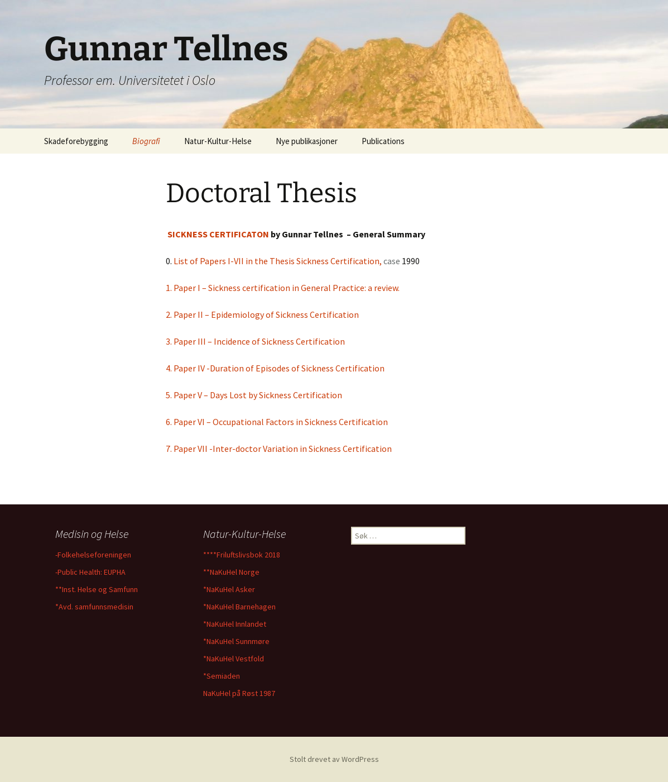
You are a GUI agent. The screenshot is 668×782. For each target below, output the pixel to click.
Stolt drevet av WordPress (334, 759)
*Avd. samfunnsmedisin (94, 607)
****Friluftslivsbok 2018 (241, 555)
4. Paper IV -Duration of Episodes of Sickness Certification (275, 368)
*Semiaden (221, 676)
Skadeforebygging (76, 141)
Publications (383, 141)
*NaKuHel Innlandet (234, 624)
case (391, 260)
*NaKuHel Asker (229, 589)
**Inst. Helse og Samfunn (96, 589)
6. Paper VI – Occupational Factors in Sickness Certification (277, 421)
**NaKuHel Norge (231, 572)
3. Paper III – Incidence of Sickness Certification (255, 341)
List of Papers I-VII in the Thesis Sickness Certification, (278, 260)
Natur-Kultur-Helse (218, 141)
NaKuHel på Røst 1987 (239, 693)
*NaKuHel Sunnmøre (236, 641)
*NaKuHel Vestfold (233, 659)
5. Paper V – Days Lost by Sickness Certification (254, 394)
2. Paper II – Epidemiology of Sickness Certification (262, 314)
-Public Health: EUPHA (90, 572)
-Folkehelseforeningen (93, 555)
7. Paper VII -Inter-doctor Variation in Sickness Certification (279, 448)
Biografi (146, 141)
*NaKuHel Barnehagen (239, 607)
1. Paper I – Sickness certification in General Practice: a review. (285, 287)
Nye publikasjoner (307, 141)
